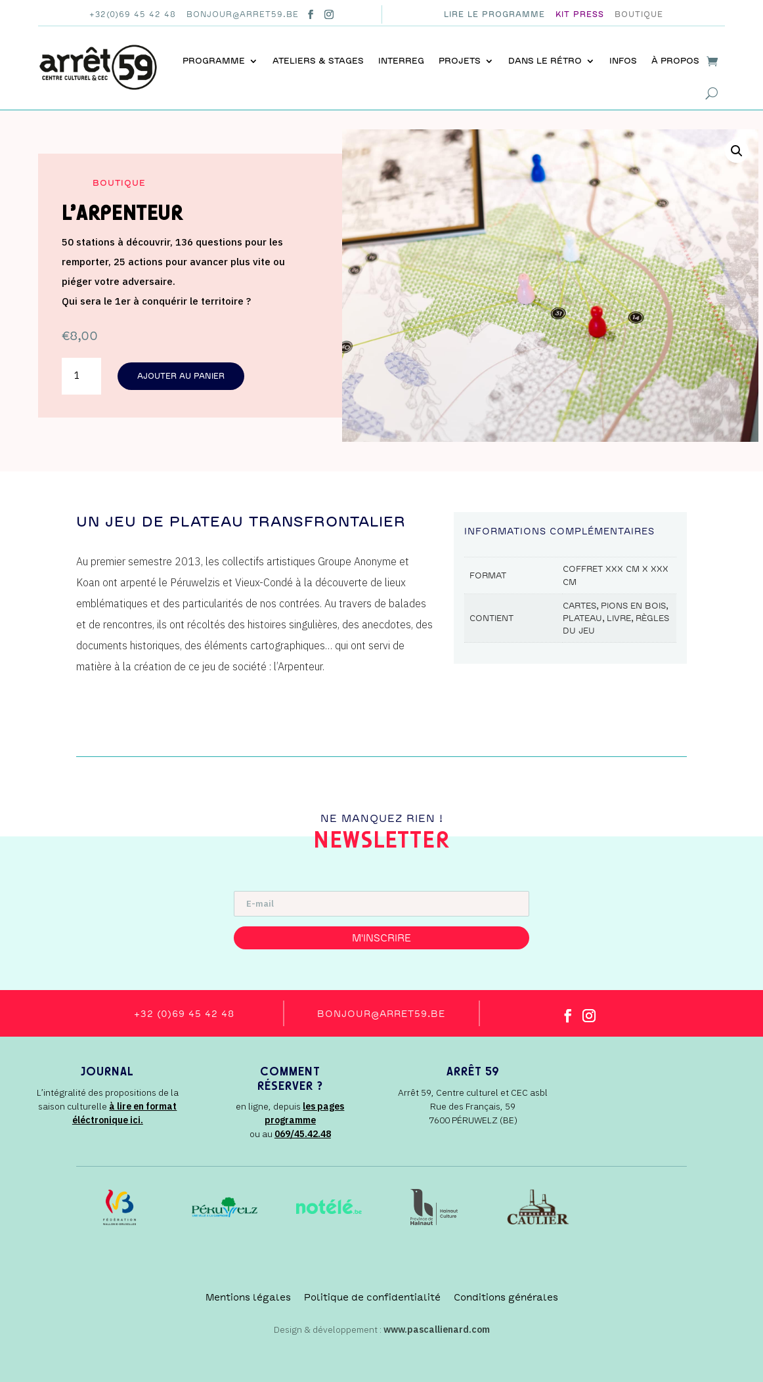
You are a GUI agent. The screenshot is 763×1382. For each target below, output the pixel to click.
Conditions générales (506, 1297)
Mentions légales (248, 1297)
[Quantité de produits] (81, 376)
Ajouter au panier (181, 376)
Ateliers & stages (318, 61)
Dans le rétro (545, 61)
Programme (214, 61)
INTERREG (401, 61)
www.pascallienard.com (436, 1329)
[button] (737, 151)
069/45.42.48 (302, 1134)
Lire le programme (494, 14)
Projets (460, 61)
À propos (675, 61)
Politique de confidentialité (372, 1297)
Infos (623, 61)
